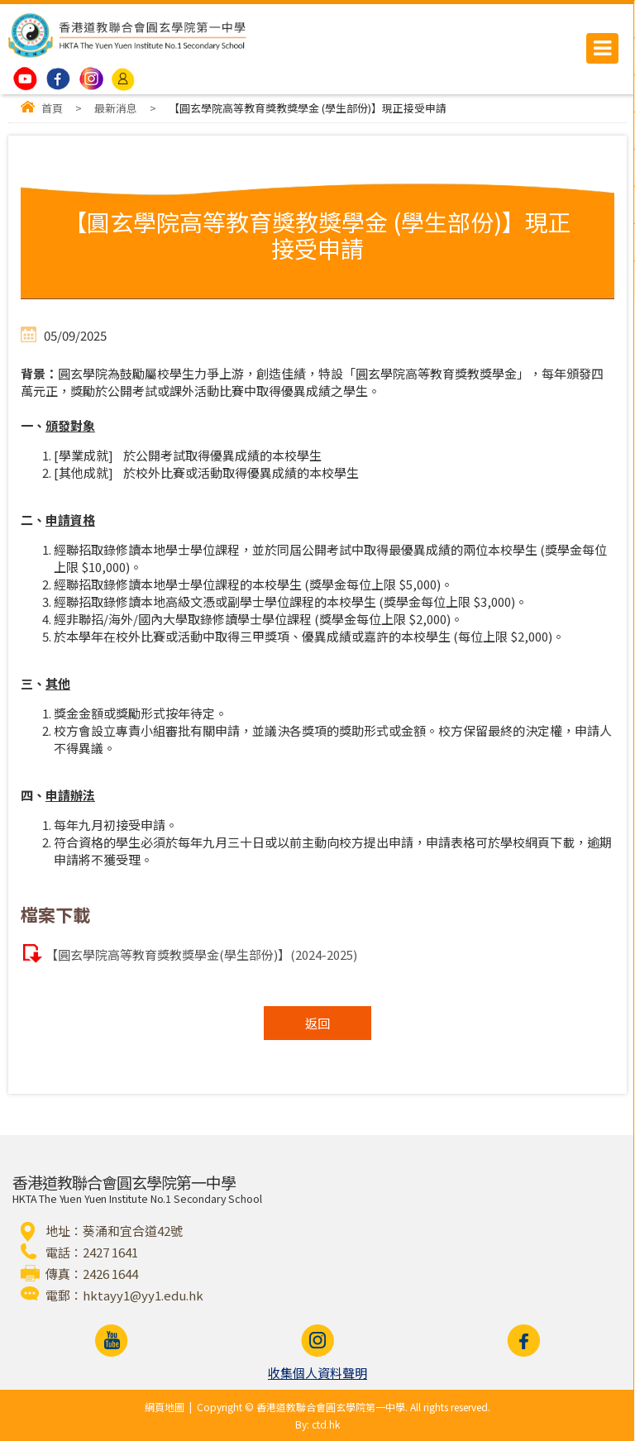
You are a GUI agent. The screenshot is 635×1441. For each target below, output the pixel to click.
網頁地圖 (164, 1407)
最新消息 (115, 108)
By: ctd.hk (317, 1424)
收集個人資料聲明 (317, 1372)
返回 (317, 1023)
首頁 (52, 108)
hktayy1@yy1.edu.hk (143, 1295)
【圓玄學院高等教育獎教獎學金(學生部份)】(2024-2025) (201, 954)
